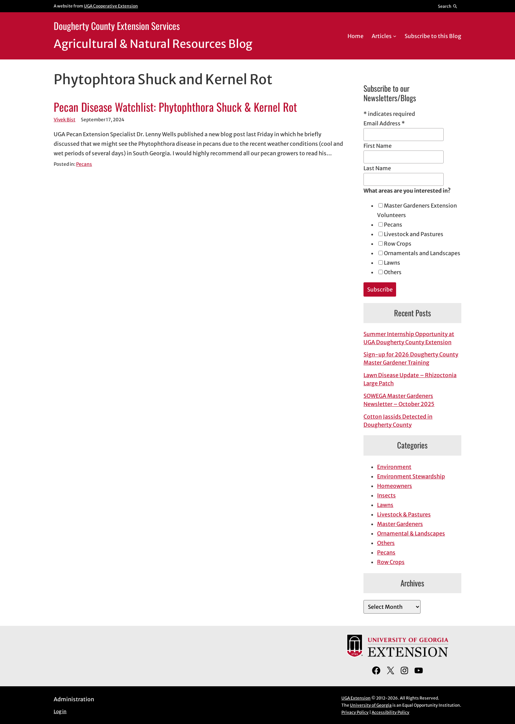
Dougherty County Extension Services (117, 26)
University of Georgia (371, 705)
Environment (394, 466)
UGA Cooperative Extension (111, 5)
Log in (60, 711)
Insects (386, 495)
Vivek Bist (64, 120)
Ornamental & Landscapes (411, 533)
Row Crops (397, 243)
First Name (377, 145)
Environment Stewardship (411, 476)
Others (393, 272)
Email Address (384, 123)
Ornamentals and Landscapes (422, 253)
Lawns (392, 262)
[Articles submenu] (394, 36)
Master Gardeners (400, 523)
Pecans (84, 164)
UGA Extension (356, 698)
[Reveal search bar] (447, 6)
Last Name (377, 168)
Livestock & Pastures (404, 514)
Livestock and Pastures (413, 234)
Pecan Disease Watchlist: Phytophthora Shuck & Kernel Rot (175, 107)
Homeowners (394, 485)
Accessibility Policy (390, 712)
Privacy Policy (355, 712)
